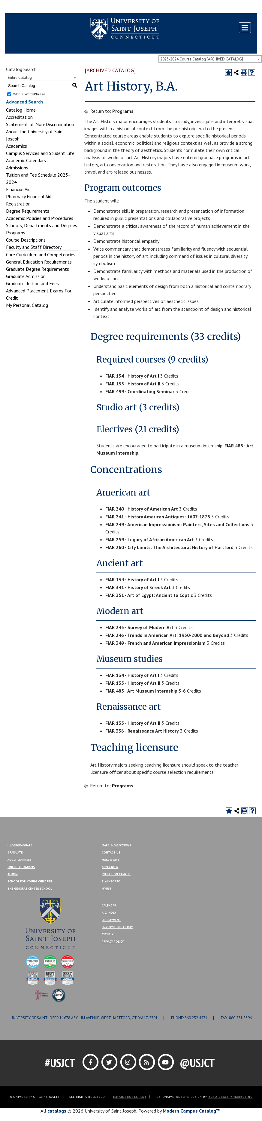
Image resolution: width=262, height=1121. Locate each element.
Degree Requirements (27, 211)
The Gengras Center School (30, 889)
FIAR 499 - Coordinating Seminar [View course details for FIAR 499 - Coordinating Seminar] (139, 391)
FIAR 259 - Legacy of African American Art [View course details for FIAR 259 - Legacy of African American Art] (149, 539)
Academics (16, 146)
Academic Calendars (26, 160)
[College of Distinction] (33, 961)
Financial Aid (18, 189)
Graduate (15, 852)
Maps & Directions (116, 845)
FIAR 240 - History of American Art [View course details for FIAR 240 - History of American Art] (141, 509)
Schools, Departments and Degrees (41, 225)
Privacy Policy (113, 941)
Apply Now (110, 867)
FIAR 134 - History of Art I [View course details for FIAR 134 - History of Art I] (132, 376)
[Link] (91, 1062)
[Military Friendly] (59, 995)
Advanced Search (24, 102)
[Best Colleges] (33, 978)
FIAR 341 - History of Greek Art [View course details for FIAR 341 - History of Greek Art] (138, 587)
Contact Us (217, 7)
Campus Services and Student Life (40, 153)
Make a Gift (242, 7)
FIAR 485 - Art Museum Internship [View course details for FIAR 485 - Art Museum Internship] (141, 691)
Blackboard (20, 7)
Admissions (17, 168)
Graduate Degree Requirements (37, 269)
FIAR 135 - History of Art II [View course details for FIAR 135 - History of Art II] (132, 384)
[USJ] (50, 923)
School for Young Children (30, 881)
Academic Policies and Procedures (39, 218)
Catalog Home (21, 110)
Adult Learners (20, 860)
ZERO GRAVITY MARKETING (230, 1097)
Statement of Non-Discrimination (40, 124)
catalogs (56, 1111)
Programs (15, 233)
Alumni (13, 874)
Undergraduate (20, 845)
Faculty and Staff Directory (34, 247)
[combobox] (210, 59)
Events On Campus (116, 874)
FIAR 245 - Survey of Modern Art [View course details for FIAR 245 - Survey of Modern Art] (139, 627)
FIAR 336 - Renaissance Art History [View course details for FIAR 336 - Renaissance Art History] (142, 731)
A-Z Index (109, 913)
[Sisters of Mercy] (41, 995)
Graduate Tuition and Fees (32, 283)
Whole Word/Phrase (29, 94)
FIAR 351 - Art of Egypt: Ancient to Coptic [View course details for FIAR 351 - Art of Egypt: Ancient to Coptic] (149, 595)
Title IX (107, 934)
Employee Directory (117, 927)
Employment (111, 920)
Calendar (109, 905)
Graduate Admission (26, 276)
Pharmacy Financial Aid (28, 196)
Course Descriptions (26, 240)
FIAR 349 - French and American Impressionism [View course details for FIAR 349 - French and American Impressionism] (155, 643)
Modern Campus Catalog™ (192, 1111)
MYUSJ (42, 7)
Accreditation (19, 117)
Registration (18, 204)
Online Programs (21, 867)
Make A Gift (110, 860)
